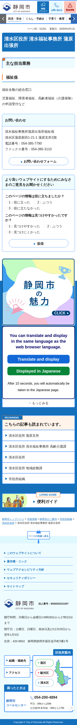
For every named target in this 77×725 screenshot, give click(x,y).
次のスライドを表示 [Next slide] (74, 19)
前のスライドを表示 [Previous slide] (3, 19)
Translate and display (38, 359)
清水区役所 (17, 457)
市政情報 (32, 519)
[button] (43, 7)
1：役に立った (19, 202)
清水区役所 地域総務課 (25, 468)
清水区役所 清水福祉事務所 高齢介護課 (37, 446)
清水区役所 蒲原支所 (24, 435)
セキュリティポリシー (21, 578)
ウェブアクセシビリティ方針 (25, 569)
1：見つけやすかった (24, 226)
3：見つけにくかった (24, 232)
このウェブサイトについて (24, 553)
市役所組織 (17, 479)
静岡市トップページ (13, 519)
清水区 (44, 682)
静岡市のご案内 (48, 519)
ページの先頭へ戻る (38, 536)
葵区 (43, 662)
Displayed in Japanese (38, 371)
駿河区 (44, 672)
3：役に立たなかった (24, 208)
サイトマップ (15, 586)
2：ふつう (44, 202)
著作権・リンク (17, 561)
